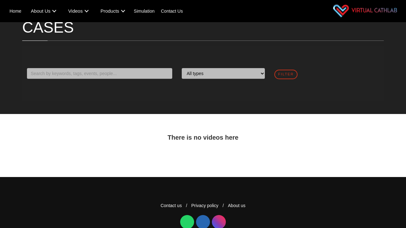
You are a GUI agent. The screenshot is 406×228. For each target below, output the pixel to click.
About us (237, 205)
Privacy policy (205, 205)
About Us (40, 11)
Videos (75, 11)
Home (15, 11)
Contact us (171, 205)
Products (110, 11)
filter (286, 74)
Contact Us (172, 11)
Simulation (144, 11)
